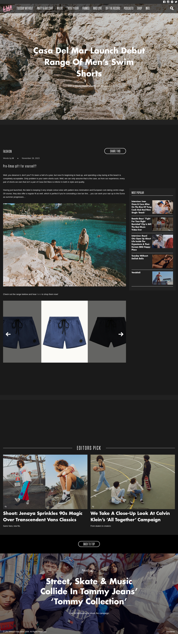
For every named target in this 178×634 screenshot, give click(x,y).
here (39, 294)
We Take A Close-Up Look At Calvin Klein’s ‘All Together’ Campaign (130, 517)
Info (148, 8)
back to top (89, 544)
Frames (85, 8)
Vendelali (136, 273)
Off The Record (113, 8)
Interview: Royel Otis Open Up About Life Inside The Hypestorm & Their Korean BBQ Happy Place (141, 243)
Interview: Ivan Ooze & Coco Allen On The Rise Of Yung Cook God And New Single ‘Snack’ (142, 207)
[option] (64, 332)
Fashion (7, 152)
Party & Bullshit (45, 8)
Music (60, 8)
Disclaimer (170, 632)
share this (115, 151)
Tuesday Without (25, 8)
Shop (139, 8)
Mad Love (97, 8)
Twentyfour (73, 8)
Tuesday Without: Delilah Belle (140, 257)
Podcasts (128, 8)
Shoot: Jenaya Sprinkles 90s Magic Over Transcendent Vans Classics (42, 517)
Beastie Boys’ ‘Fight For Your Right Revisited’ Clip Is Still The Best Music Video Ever (141, 224)
